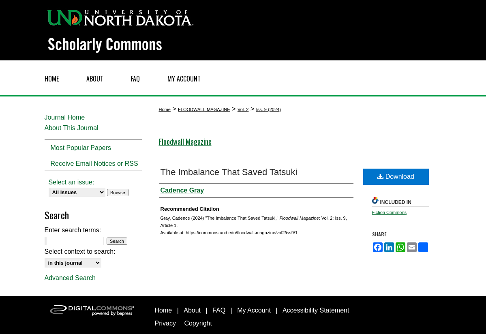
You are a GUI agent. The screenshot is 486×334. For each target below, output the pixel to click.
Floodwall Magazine (185, 141)
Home (165, 109)
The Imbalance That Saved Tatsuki (229, 172)
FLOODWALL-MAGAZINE (204, 109)
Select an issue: (71, 182)
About (192, 310)
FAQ (218, 310)
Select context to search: (80, 251)
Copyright (198, 323)
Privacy (165, 323)
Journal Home (65, 117)
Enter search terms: (73, 230)
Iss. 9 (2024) (268, 109)
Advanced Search (70, 277)
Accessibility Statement (316, 310)
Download (395, 176)
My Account (254, 310)
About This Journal (71, 127)
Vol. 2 (243, 109)
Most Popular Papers (81, 147)
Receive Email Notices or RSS (94, 163)
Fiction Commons (389, 212)
